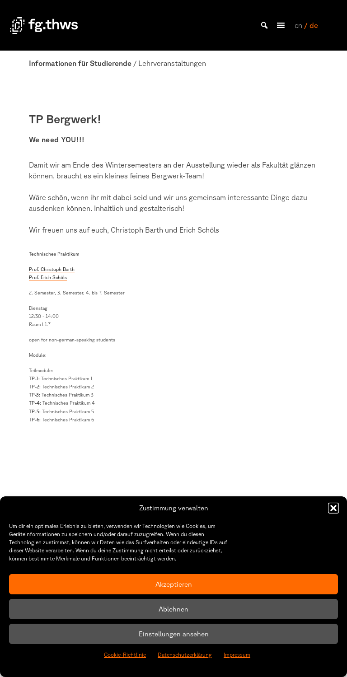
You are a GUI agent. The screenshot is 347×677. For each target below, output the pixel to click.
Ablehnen (173, 609)
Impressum (237, 655)
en (298, 25)
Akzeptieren (173, 584)
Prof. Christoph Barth (52, 269)
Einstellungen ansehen (174, 634)
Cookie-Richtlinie (125, 655)
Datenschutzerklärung (185, 655)
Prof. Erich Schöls (48, 277)
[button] (333, 508)
